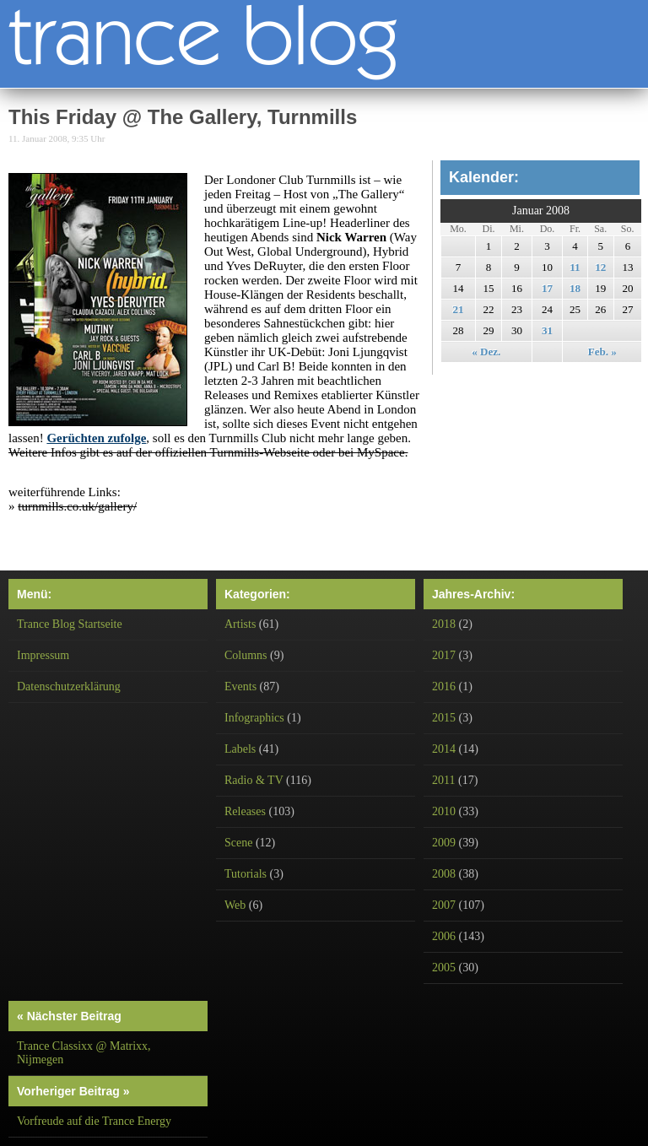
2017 (444, 655)
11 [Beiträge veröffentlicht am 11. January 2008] (575, 267)
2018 (444, 624)
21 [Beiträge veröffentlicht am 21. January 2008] (457, 309)
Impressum (43, 655)
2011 (443, 780)
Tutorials (245, 874)
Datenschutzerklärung (69, 686)
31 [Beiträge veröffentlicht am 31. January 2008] (547, 330)
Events (240, 686)
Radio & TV (254, 780)
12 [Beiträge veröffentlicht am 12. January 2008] (600, 267)
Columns (245, 655)
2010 (444, 811)
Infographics (254, 717)
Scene (238, 842)
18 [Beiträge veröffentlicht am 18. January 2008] (575, 288)
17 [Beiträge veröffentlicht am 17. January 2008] (547, 288)
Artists (240, 624)
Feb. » (602, 351)
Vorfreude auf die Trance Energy (94, 1121)
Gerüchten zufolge (96, 438)
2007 (444, 905)
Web (235, 905)
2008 (444, 874)
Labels (240, 749)
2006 (444, 936)
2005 (444, 967)
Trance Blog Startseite (69, 624)
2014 (444, 749)
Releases (245, 811)
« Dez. (486, 351)
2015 (444, 717)
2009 (444, 842)
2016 (444, 686)
